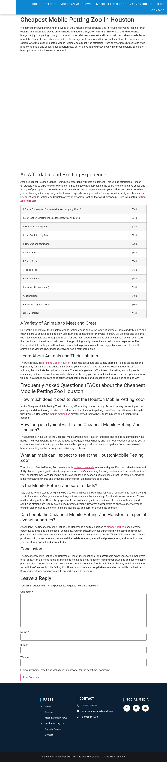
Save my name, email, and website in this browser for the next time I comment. (66, 670)
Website (24, 657)
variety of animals (84, 467)
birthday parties (115, 526)
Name (24, 632)
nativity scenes (141, 4)
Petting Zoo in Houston (57, 362)
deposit (50, 4)
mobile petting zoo (110, 4)
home (36, 4)
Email (24, 645)
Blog (161, 4)
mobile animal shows (76, 4)
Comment (26, 592)
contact (158, 10)
